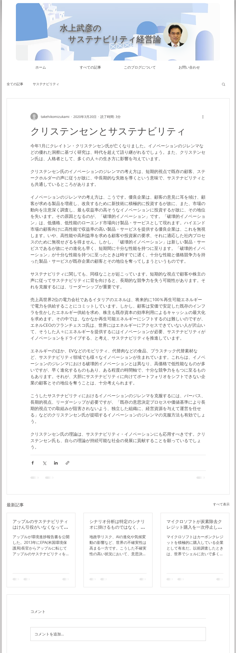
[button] (223, 84)
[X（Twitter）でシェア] (44, 463)
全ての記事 (15, 84)
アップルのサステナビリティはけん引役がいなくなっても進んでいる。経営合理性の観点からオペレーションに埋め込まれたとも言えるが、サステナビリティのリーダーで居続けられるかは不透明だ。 (40, 524)
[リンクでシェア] (67, 463)
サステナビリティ (46, 84)
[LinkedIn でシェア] (56, 463)
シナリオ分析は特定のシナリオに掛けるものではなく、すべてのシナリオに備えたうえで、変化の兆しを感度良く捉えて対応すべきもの (117, 524)
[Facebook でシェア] (32, 463)
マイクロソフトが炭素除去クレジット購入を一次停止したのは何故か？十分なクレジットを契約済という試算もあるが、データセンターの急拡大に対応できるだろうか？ (194, 524)
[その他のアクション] (203, 116)
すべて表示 (221, 504)
